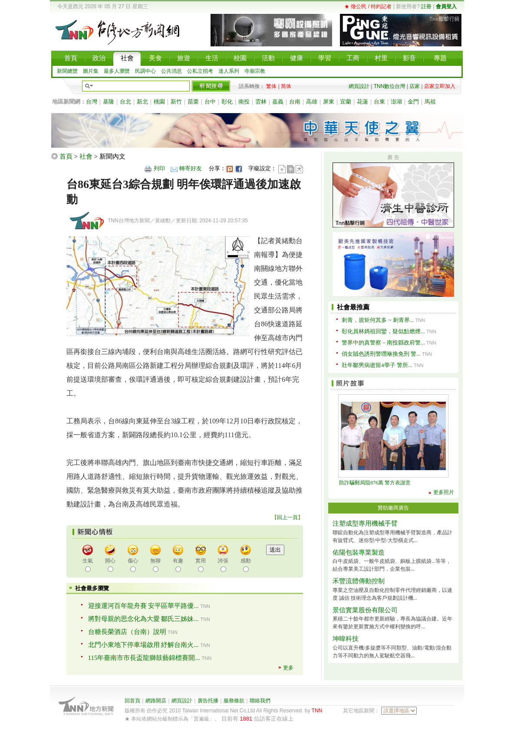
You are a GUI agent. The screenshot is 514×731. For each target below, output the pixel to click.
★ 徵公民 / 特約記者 (368, 6)
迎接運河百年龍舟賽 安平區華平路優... (143, 605)
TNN (317, 711)
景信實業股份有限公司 (365, 610)
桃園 (159, 101)
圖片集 (91, 71)
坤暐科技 (346, 638)
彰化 (227, 101)
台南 (294, 101)
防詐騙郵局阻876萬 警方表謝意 (375, 483)
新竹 (176, 101)
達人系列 (228, 71)
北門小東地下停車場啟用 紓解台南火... (143, 644)
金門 (413, 101)
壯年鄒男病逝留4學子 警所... (377, 365)
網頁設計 (359, 86)
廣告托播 (208, 701)
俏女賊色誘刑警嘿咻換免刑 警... (381, 354)
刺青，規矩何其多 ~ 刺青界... (378, 320)
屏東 (328, 101)
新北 (142, 101)
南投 (244, 101)
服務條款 (234, 701)
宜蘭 (345, 101)
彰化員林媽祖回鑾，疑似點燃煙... (383, 331)
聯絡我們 (260, 701)
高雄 (311, 101)
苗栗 (193, 101)
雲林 (261, 101)
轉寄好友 (190, 168)
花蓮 (362, 101)
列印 (159, 168)
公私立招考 (200, 71)
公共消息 (171, 71)
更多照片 (443, 492)
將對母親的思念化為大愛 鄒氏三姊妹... (143, 618)
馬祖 (430, 101)
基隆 (108, 101)
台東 (379, 101)
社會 (85, 156)
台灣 (91, 101)
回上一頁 (287, 517)
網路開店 (155, 701)
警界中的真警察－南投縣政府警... (383, 342)
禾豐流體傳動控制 (359, 581)
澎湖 (396, 101)
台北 (125, 101)
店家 (414, 86)
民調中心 (145, 71)
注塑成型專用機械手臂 (365, 523)
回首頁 (132, 701)
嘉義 (277, 101)
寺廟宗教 (254, 71)
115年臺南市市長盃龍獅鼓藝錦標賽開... (144, 657)
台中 (210, 101)
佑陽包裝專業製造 (359, 552)
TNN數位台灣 (389, 86)
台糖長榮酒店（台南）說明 (127, 631)
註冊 (426, 6)
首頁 (65, 156)
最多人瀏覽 (117, 71)
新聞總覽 (67, 71)
